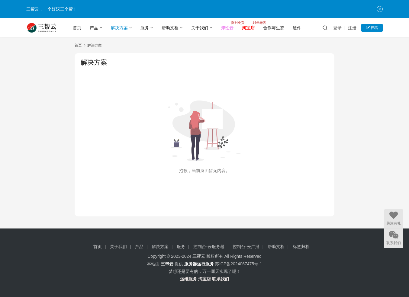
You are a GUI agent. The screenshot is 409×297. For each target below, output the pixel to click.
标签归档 (301, 246)
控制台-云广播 (246, 246)
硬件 (297, 27)
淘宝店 (204, 278)
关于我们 (199, 27)
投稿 (372, 28)
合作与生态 (273, 27)
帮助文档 (170, 27)
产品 (94, 27)
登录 (337, 27)
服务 (144, 27)
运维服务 (188, 278)
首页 (77, 27)
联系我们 (220, 278)
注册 (352, 27)
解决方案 (119, 27)
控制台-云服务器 (208, 246)
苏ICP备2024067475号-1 (238, 263)
